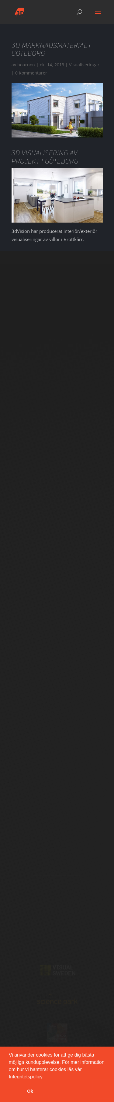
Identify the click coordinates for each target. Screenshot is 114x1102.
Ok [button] (30, 1091)
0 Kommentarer (31, 73)
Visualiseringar (84, 65)
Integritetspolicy (26, 1076)
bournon (26, 65)
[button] (45, 1077)
